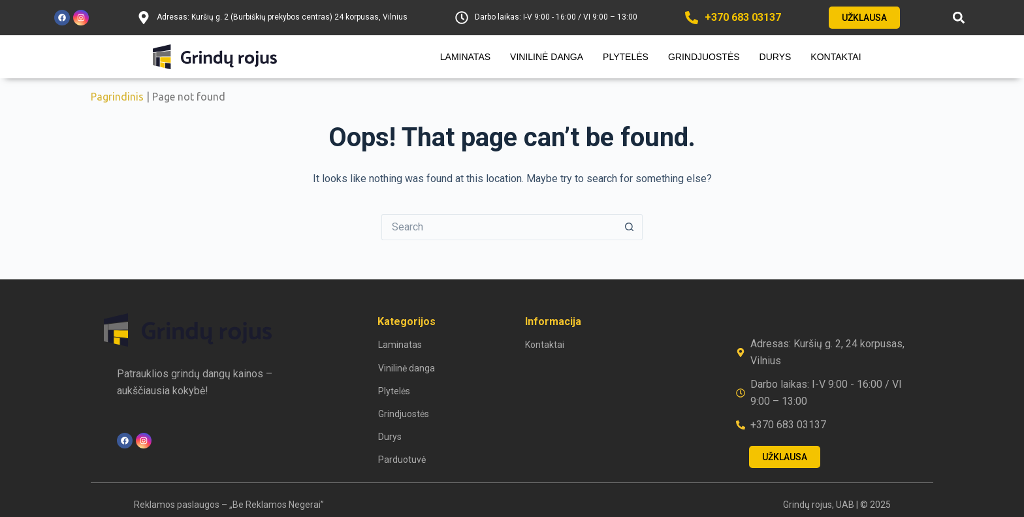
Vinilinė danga (546, 57)
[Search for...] (498, 227)
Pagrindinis (117, 96)
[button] (959, 18)
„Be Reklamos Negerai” (276, 504)
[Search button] (629, 227)
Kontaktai (835, 57)
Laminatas (465, 57)
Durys (776, 57)
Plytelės (625, 57)
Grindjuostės (704, 57)
